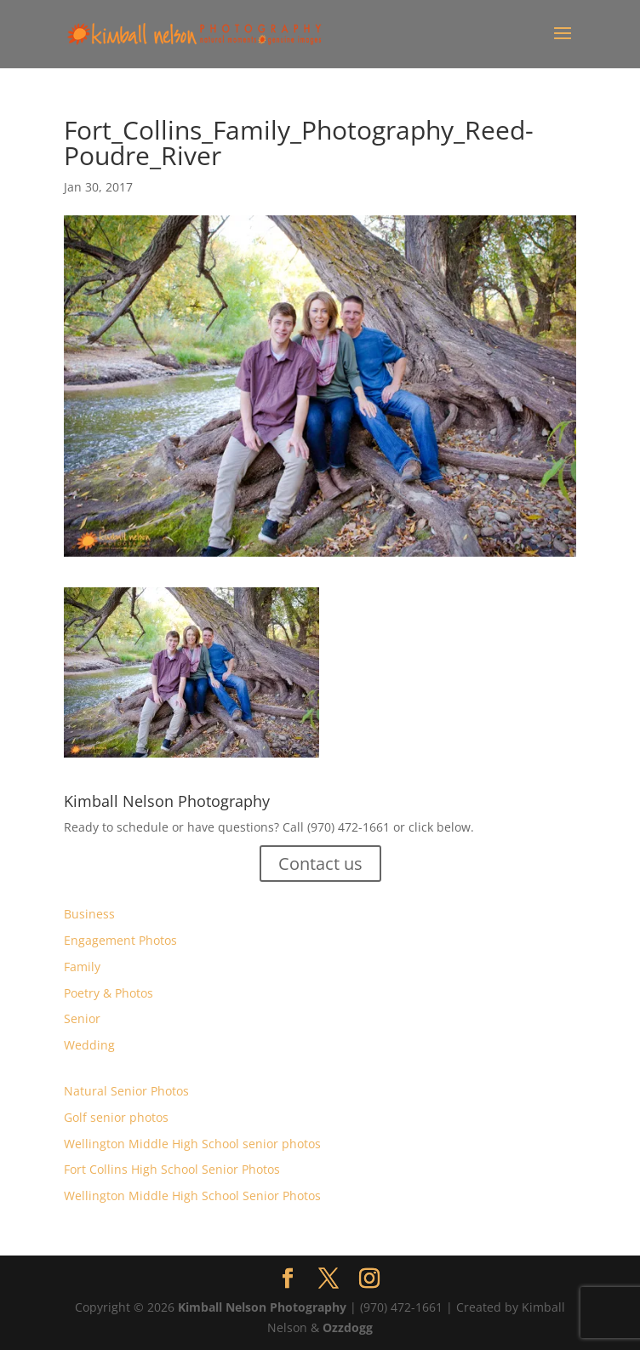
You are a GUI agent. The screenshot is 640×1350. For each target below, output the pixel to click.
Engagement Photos (120, 940)
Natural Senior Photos (126, 1091)
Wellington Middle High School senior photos (192, 1143)
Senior (82, 1018)
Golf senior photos (116, 1117)
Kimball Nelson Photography (262, 1307)
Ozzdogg (348, 1327)
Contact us (320, 863)
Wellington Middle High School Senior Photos (192, 1195)
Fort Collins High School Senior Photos (172, 1169)
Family (82, 966)
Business (89, 914)
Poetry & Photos (108, 993)
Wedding (89, 1045)
